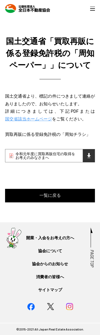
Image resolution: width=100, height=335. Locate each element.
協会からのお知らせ (50, 264)
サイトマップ (50, 290)
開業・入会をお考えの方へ (50, 238)
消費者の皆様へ (50, 277)
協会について (50, 251)
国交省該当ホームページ (28, 118)
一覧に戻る (50, 195)
